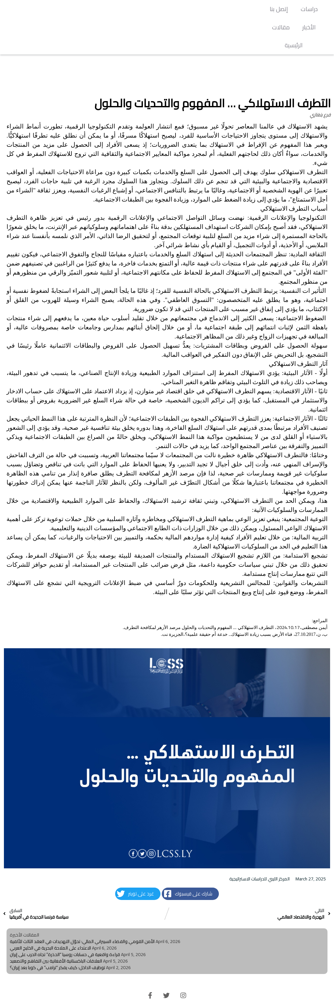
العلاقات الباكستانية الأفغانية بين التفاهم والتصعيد (56, 942)
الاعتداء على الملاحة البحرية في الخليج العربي (50, 929)
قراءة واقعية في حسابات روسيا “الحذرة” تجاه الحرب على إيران (65, 936)
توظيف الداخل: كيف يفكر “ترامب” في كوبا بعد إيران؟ (57, 949)
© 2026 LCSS (167, 994)
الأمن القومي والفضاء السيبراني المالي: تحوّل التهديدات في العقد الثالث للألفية (82, 923)
